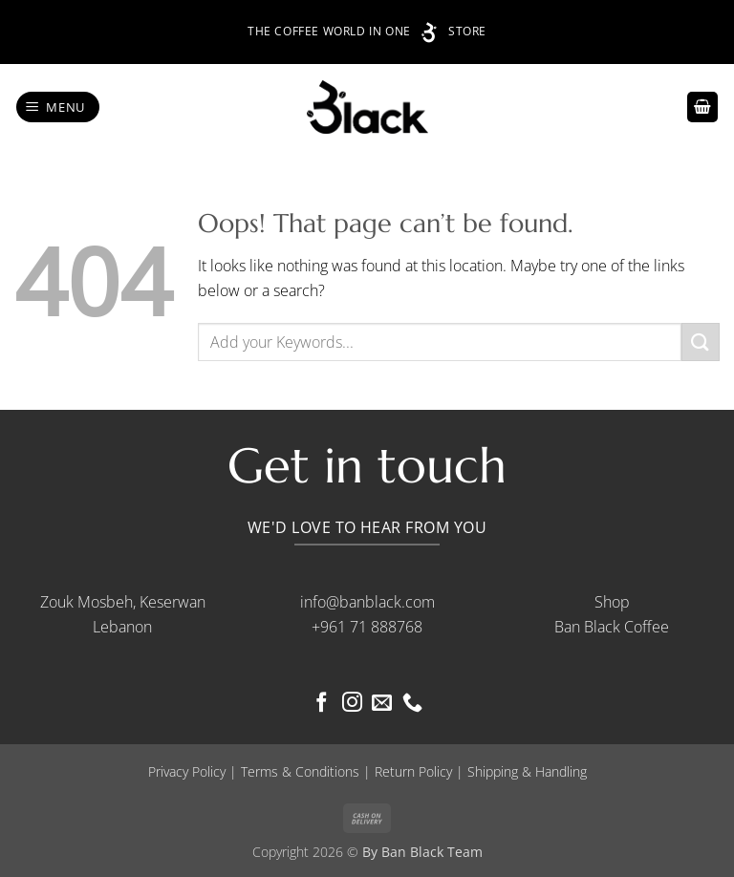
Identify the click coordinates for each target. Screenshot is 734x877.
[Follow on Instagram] (352, 704)
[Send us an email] (382, 704)
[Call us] (412, 704)
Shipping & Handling (527, 771)
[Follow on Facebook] (322, 704)
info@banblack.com (367, 601)
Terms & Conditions (300, 771)
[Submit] (700, 341)
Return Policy (413, 771)
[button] (58, 107)
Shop (612, 601)
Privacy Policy (187, 771)
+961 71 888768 (367, 626)
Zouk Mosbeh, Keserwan (122, 601)
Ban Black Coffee (611, 626)
